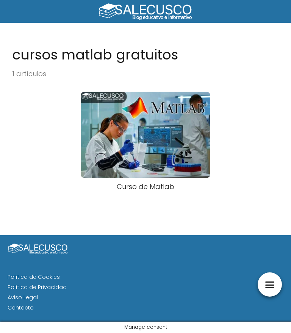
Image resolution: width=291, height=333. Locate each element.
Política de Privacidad (37, 287)
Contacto (21, 307)
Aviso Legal (23, 297)
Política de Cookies (34, 277)
